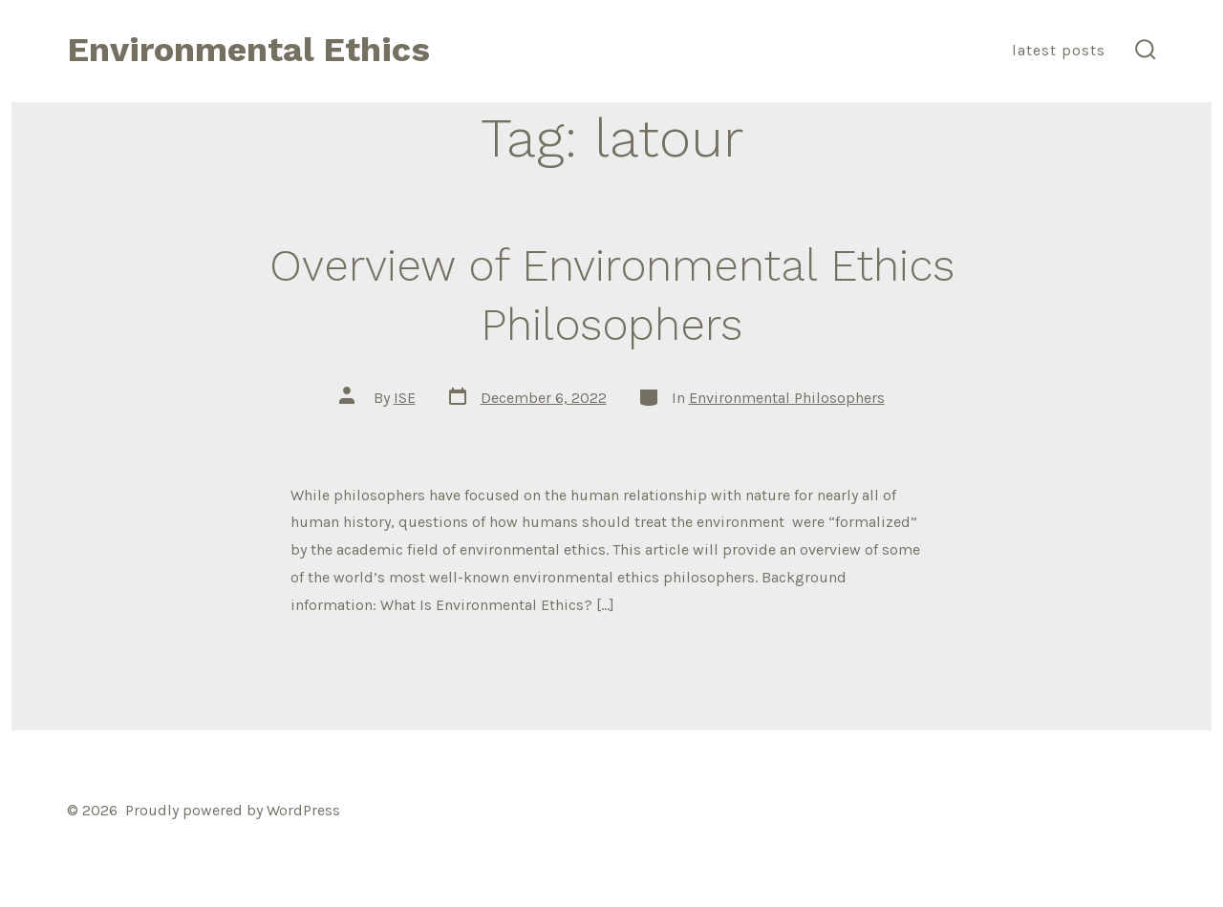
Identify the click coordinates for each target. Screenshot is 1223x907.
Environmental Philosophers (787, 398)
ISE (405, 398)
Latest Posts (1058, 50)
